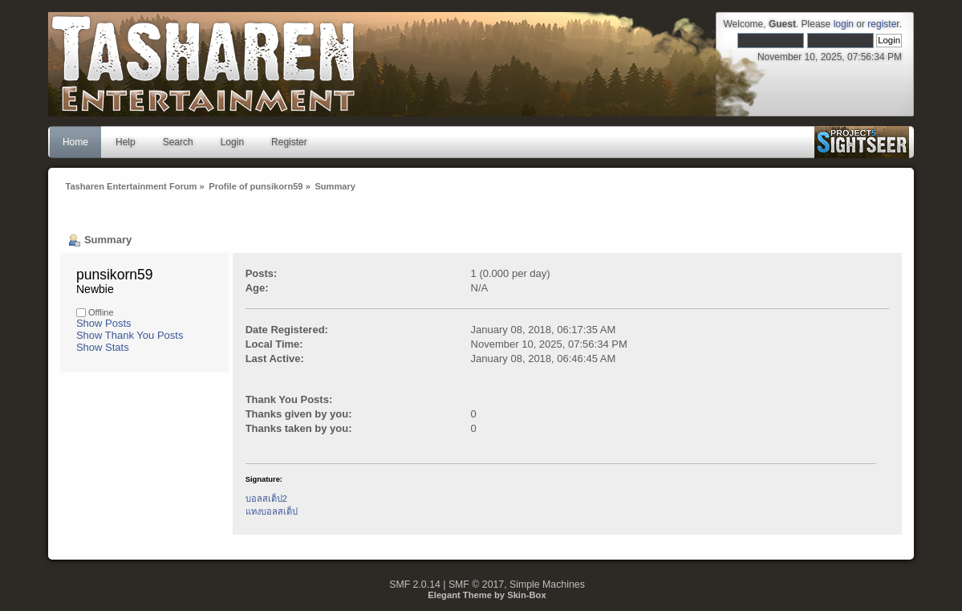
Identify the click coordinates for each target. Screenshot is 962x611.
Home (75, 142)
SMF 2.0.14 (414, 584)
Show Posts (104, 323)
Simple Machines (547, 584)
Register (289, 142)
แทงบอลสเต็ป (272, 511)
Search (178, 142)
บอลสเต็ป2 (266, 498)
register (883, 24)
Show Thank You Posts (129, 335)
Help (126, 142)
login (844, 24)
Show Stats (102, 347)
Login (232, 142)
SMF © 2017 (476, 584)
